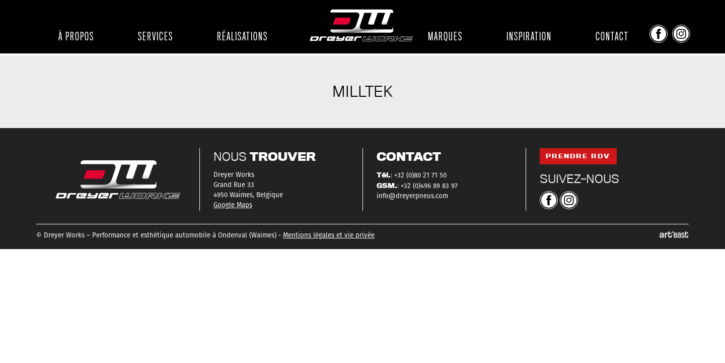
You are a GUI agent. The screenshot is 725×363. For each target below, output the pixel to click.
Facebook (658, 33)
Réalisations (242, 36)
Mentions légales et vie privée (329, 235)
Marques (445, 36)
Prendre (578, 156)
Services (155, 36)
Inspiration (529, 36)
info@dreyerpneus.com (412, 196)
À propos (76, 36)
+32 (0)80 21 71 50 (420, 175)
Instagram (681, 33)
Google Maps (232, 205)
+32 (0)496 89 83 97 (429, 186)
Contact (612, 36)
